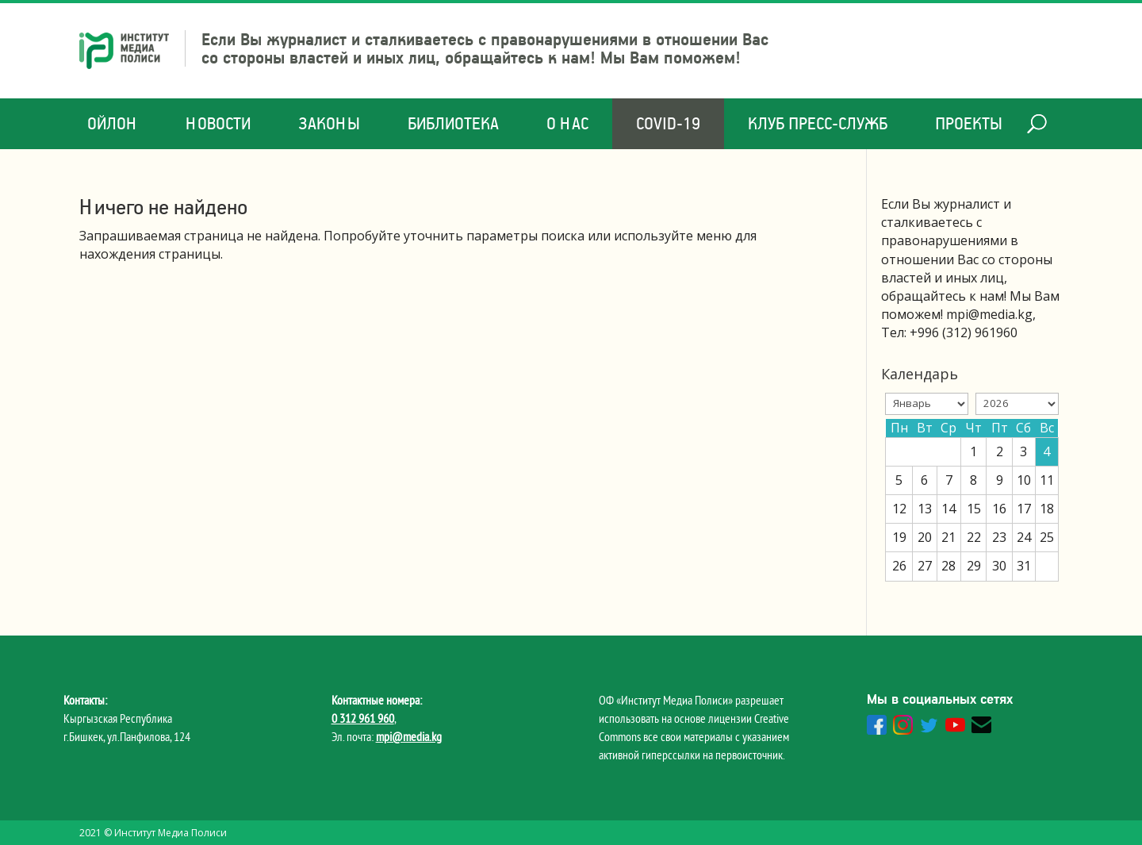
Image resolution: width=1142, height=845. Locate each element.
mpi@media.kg (409, 736)
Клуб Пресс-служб (817, 123)
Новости (218, 123)
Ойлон (112, 123)
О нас (567, 123)
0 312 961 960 (362, 718)
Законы (329, 123)
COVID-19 (668, 123)
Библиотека (453, 123)
